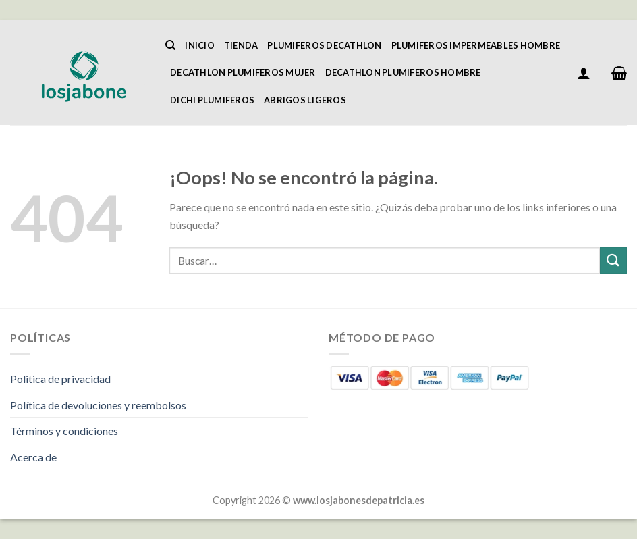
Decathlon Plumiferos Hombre (403, 72)
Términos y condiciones (64, 430)
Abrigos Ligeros (305, 100)
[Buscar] (170, 45)
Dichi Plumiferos (212, 100)
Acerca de (33, 457)
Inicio (200, 45)
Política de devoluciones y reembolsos (98, 405)
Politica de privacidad (60, 378)
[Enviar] (613, 260)
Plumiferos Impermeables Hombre (476, 45)
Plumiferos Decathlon (324, 45)
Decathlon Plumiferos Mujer (243, 72)
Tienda (241, 45)
